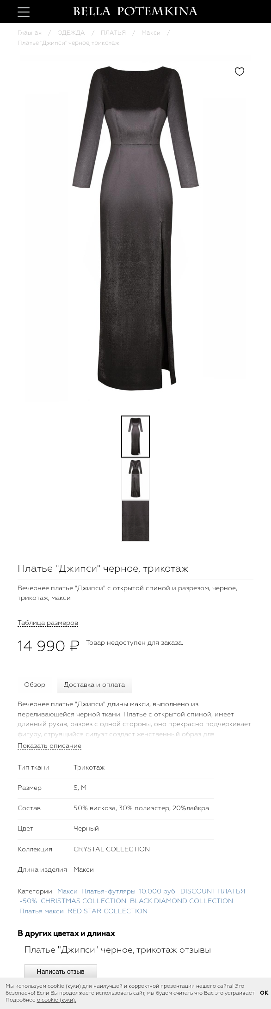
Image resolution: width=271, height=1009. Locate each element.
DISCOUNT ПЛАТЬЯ (213, 891)
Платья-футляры (108, 891)
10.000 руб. (158, 891)
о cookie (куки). (56, 1000)
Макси (151, 33)
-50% (28, 901)
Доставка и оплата (94, 685)
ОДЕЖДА (71, 33)
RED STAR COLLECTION (108, 911)
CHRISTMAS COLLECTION (83, 901)
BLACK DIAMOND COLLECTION (181, 901)
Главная (30, 33)
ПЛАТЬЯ (113, 33)
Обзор (34, 685)
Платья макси (41, 911)
